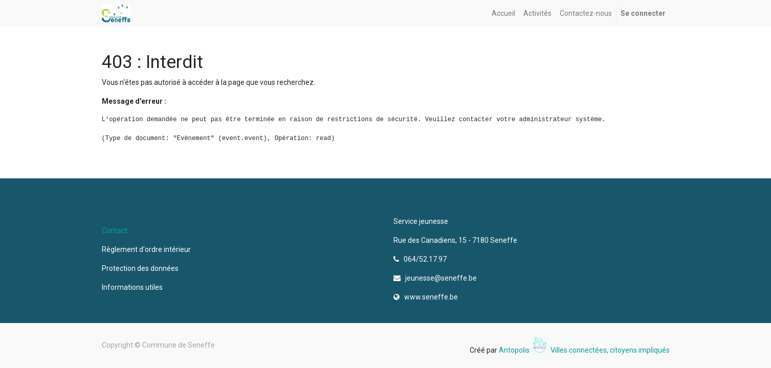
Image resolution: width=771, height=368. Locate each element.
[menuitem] (503, 13)
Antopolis (515, 350)
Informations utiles (133, 287)
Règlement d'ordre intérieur (146, 249)
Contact (114, 230)
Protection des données (142, 268)
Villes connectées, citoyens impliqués (610, 350)
